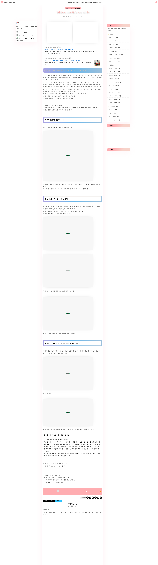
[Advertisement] (59, 32)
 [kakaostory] (93, 497)
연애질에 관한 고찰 (116, 54)
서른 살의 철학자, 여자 (49, 511)
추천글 (58, 500)
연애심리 (80, 2)
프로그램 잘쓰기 (115, 109)
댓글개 (76, 16)
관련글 (46, 500)
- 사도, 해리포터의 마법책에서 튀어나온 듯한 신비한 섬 (59, 479)
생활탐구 (88, 2)
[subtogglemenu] (2, 2)
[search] (156, 2)
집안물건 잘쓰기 (115, 95)
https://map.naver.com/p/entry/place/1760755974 (56, 58)
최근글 (52, 500)
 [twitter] (98, 497)
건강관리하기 (114, 85)
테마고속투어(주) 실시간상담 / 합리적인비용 (59, 49)
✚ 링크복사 (83, 497)
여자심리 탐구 (115, 61)
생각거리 (114, 37)
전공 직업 (114, 44)
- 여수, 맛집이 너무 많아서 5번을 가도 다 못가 (56, 477)
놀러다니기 (114, 78)
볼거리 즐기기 (115, 71)
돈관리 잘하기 (115, 92)
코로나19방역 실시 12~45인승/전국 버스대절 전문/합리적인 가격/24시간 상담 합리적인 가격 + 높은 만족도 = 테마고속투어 (72, 52)
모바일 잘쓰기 (115, 113)
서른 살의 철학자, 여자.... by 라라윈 (117, 29)
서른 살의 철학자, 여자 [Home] (9, 2)
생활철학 (71, 2)
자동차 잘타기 (115, 119)
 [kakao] (90, 497)
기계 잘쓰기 (114, 116)
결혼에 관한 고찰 (115, 58)
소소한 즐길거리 (115, 99)
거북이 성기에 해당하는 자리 (69, 453)
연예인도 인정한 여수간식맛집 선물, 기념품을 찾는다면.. (63, 60)
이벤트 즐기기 (115, 102)
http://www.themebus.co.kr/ (51, 47)
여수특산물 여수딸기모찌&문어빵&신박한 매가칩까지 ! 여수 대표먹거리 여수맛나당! (68, 63)
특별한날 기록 (115, 47)
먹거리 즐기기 (115, 75)
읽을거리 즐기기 (115, 68)
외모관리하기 (114, 88)
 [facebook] (95, 497)
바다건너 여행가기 (116, 82)
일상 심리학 (114, 40)
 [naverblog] (101, 497)
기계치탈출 (97, 2)
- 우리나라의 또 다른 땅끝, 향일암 (53, 482)
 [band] (87, 497)
